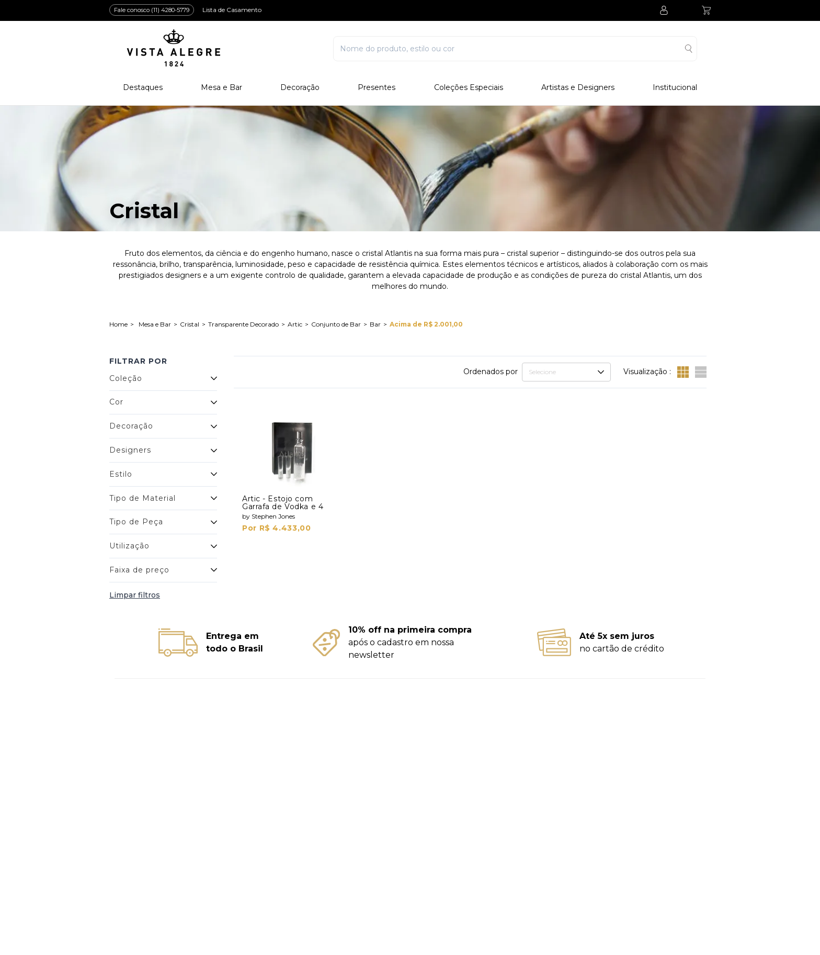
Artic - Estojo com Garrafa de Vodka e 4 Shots (282, 506)
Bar (375, 324)
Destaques (143, 87)
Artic (295, 324)
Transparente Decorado (243, 324)
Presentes (376, 87)
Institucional (675, 87)
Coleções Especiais (468, 87)
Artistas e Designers (577, 87)
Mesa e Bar (221, 87)
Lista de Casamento (231, 10)
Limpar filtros (134, 595)
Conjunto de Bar (336, 324)
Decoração (300, 87)
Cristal (189, 324)
